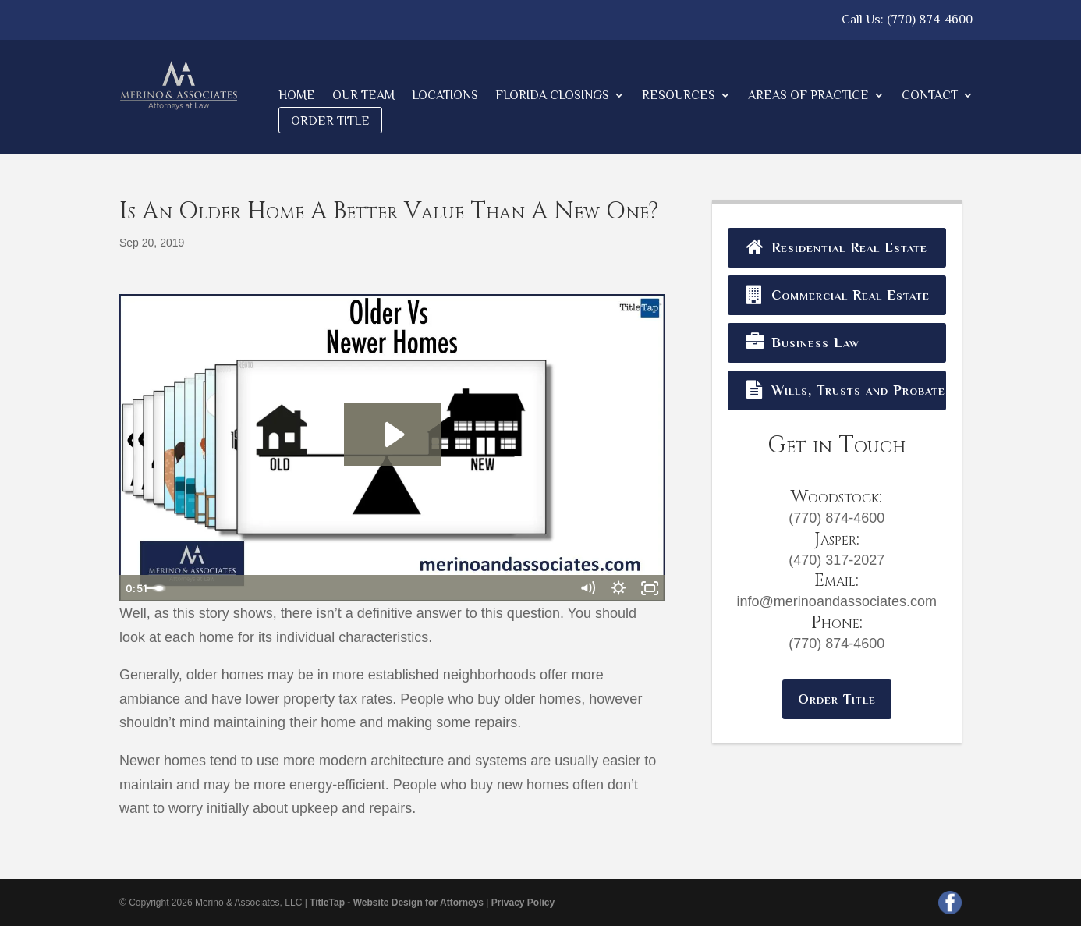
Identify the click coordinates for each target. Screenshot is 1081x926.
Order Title (330, 121)
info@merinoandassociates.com (837, 601)
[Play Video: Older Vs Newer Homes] (392, 434)
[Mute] (587, 588)
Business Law (801, 342)
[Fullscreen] (649, 588)
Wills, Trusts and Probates (844, 390)
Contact (930, 96)
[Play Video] (135, 588)
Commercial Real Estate (836, 295)
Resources (678, 96)
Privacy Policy (523, 902)
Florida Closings (552, 96)
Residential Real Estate (835, 247)
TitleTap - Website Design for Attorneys (397, 902)
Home (296, 96)
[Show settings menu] (618, 588)
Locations (445, 96)
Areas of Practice (808, 96)
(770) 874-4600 (930, 19)
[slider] (375, 588)
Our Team (363, 96)
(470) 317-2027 (836, 560)
